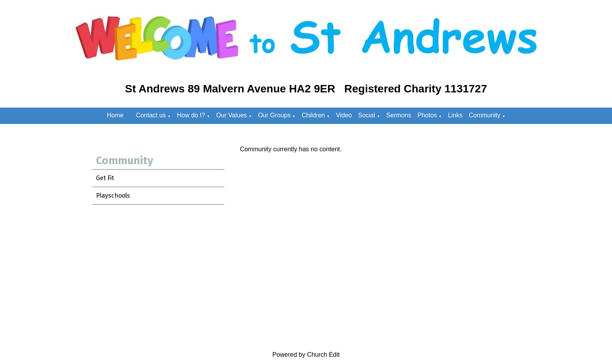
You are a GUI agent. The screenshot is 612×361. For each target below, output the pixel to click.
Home (115, 115)
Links (455, 115)
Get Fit (105, 178)
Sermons (398, 115)
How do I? (191, 115)
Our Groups (274, 115)
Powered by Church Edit (306, 354)
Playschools (113, 195)
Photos (427, 115)
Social (366, 115)
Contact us (150, 115)
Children (313, 115)
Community (484, 115)
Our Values (231, 115)
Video (344, 115)
